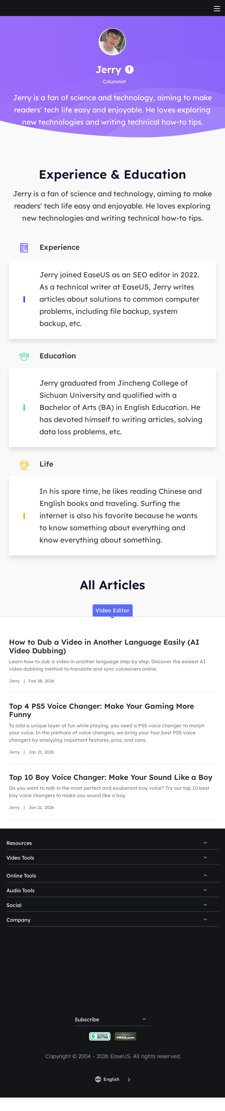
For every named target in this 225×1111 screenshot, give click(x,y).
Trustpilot (89, 976)
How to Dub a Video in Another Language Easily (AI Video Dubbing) (104, 646)
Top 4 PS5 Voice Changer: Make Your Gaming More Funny (101, 710)
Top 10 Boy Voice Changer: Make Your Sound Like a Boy (111, 777)
